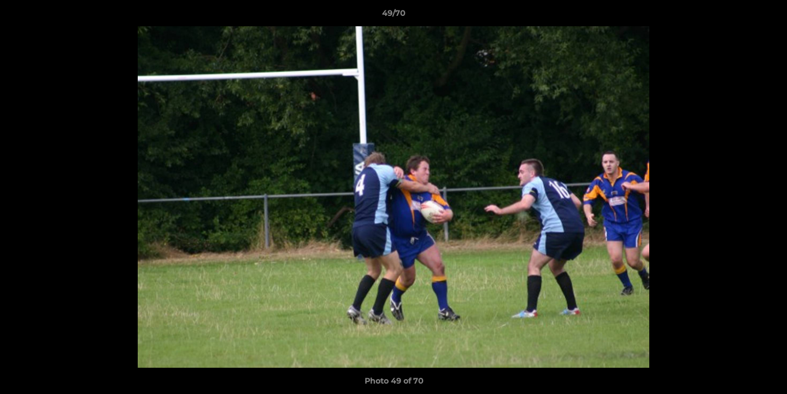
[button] (767, 16)
